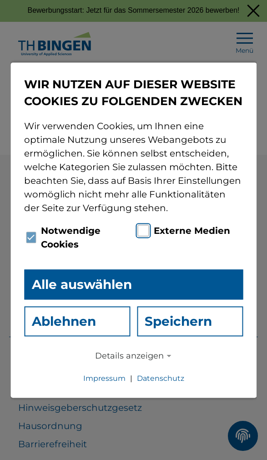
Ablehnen (64, 321)
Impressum (104, 378)
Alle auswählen (82, 284)
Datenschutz (160, 378)
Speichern (178, 321)
